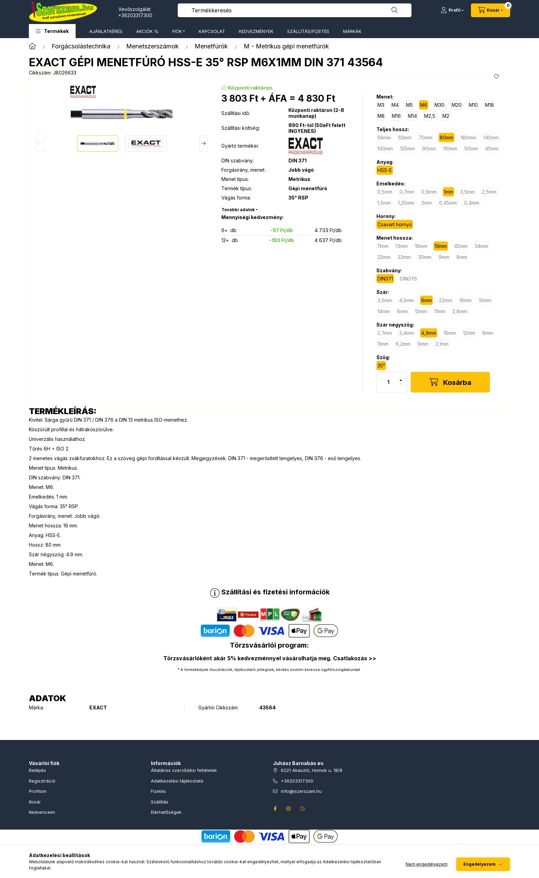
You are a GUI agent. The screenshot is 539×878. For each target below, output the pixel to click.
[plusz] (401, 377)
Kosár (35, 802)
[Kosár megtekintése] (490, 10)
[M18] (489, 105)
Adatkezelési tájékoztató (177, 781)
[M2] (445, 116)
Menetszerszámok (152, 46)
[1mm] (448, 191)
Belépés (37, 770)
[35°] (381, 365)
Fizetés (158, 791)
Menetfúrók (211, 46)
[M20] (457, 105)
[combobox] (294, 10)
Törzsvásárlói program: (269, 645)
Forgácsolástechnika (81, 46)
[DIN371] (385, 278)
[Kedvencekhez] (496, 76)
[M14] (412, 116)
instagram (289, 809)
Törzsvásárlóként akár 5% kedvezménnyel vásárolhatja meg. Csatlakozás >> (269, 658)
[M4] (395, 105)
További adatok (238, 209)
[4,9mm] (428, 333)
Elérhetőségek (166, 812)
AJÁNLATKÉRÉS (105, 31)
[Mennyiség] (388, 382)
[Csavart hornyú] (394, 224)
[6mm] (426, 300)
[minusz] (401, 387)
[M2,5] (429, 116)
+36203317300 (135, 15)
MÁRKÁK (352, 31)
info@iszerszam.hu (301, 791)
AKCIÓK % (147, 31)
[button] (52, 31)
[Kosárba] (450, 382)
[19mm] (440, 246)
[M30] (439, 105)
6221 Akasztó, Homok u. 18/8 (311, 770)
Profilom (37, 791)
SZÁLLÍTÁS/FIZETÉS (308, 31)
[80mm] (446, 137)
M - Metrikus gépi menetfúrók (286, 46)
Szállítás (159, 802)
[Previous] (40, 143)
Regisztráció (42, 781)
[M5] (409, 105)
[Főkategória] (32, 46)
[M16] (396, 116)
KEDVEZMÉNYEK (256, 31)
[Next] (203, 143)
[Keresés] (395, 10)
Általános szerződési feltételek (184, 770)
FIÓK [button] (177, 31)
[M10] (473, 105)
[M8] (381, 116)
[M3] (380, 105)
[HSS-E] (384, 170)
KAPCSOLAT (212, 31)
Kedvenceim (42, 812)
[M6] (423, 105)
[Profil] (452, 10)
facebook (275, 809)
